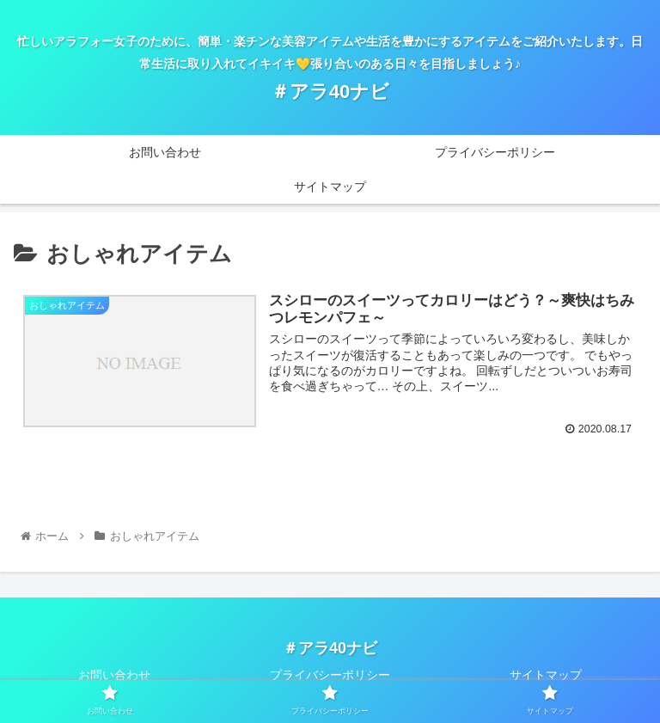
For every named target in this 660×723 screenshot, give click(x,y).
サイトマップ (546, 674)
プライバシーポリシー (330, 674)
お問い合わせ (114, 674)
